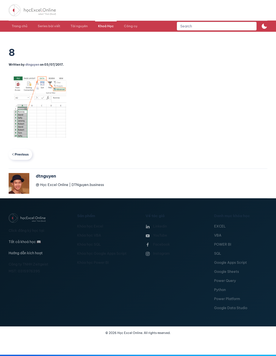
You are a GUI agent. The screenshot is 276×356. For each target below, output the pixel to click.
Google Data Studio (230, 308)
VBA (217, 235)
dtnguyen (32, 65)
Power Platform (227, 299)
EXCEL (220, 226)
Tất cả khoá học (25, 242)
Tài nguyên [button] (79, 26)
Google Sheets (226, 271)
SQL (217, 253)
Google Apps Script (230, 262)
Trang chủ (19, 26)
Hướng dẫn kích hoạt (26, 253)
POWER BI (222, 244)
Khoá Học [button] (106, 26)
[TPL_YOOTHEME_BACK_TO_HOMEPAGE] (36, 10)
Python (220, 290)
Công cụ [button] (130, 26)
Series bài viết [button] (49, 26)
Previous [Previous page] (20, 154)
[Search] (217, 26)
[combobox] (217, 26)
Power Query (225, 280)
